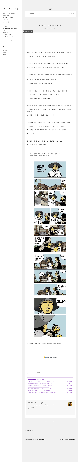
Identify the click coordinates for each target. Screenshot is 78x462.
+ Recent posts (29, 451)
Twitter (32, 460)
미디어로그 (5, 69)
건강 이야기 (7, 34)
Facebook (36, 460)
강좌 (5, 26)
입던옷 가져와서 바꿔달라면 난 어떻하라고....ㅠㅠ (39, 409)
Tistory (66, 460)
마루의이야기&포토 (9, 13)
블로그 (5, 19)
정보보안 (6, 22)
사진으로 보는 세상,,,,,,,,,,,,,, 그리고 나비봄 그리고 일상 (41, 425)
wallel (74, 460)
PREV (46, 441)
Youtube (40, 460)
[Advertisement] (11, 52)
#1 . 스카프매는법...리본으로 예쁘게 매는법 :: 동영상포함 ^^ (41, 413)
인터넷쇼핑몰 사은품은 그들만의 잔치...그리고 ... (38, 407)
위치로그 (5, 71)
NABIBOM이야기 (8, 32)
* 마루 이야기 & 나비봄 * (11, 9)
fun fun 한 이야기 (8, 36)
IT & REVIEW (7, 24)
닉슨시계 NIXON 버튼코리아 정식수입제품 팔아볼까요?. (40, 402)
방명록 (4, 73)
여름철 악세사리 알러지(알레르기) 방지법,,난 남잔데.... (40, 406)
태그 (4, 67)
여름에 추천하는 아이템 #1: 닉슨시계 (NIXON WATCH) (40, 404)
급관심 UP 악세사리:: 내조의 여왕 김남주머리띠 (38, 411)
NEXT (53, 441)
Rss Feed (27, 460)
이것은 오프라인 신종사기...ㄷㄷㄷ (34, 13)
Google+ (44, 460)
